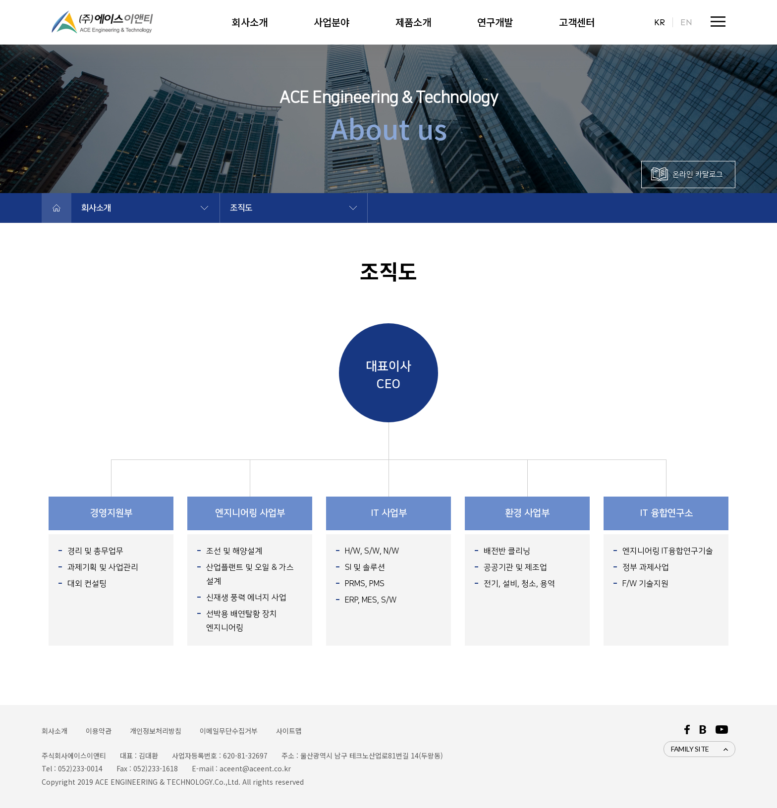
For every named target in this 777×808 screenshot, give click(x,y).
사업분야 (331, 22)
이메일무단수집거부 (229, 731)
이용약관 (98, 731)
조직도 (241, 207)
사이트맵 (289, 731)
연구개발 (495, 22)
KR (659, 22)
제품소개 (413, 22)
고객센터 (577, 22)
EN (686, 22)
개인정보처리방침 (155, 731)
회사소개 (250, 22)
